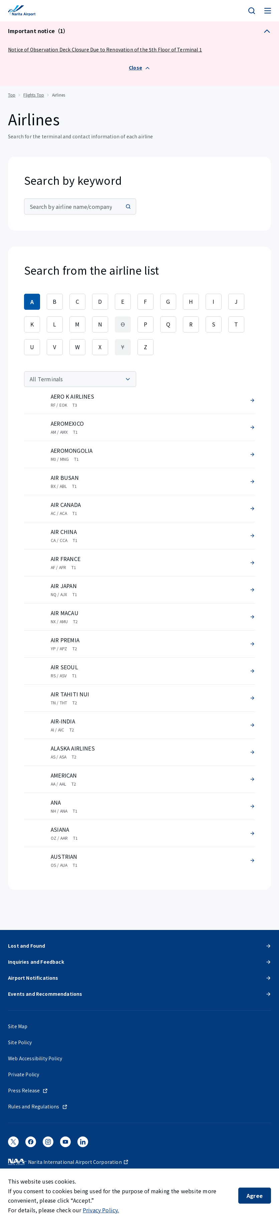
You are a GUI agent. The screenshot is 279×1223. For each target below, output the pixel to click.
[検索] (252, 11)
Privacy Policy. (101, 1210)
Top (11, 95)
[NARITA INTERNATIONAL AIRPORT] (21, 10)
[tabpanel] (139, 622)
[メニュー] (268, 11)
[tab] (32, 302)
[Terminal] (80, 379)
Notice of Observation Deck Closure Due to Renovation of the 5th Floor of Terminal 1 (105, 49)
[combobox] (80, 206)
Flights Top (33, 95)
